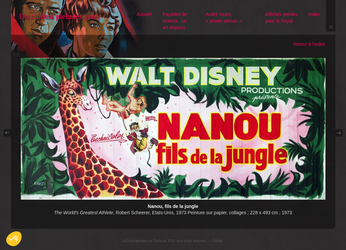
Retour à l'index (309, 44)
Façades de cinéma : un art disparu (175, 21)
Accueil (144, 14)
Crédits (217, 241)
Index (314, 14)
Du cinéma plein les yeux (59, 16)
